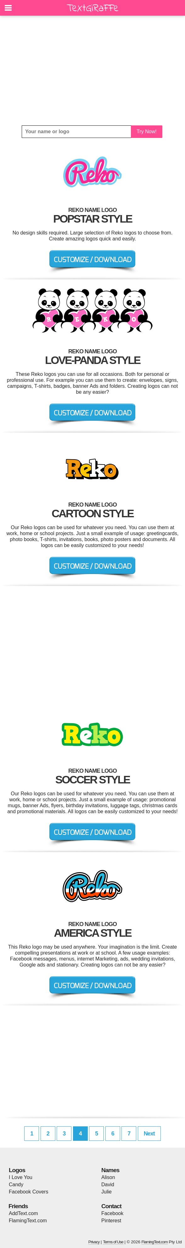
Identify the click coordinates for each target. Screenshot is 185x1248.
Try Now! (146, 131)
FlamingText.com (28, 1220)
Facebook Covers (28, 1191)
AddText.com (23, 1213)
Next (149, 1133)
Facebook (112, 1213)
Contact (111, 1206)
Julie (106, 1191)
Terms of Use (113, 1242)
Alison (108, 1177)
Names (110, 1170)
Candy (16, 1184)
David (107, 1184)
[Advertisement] (92, 70)
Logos (17, 1170)
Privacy (94, 1242)
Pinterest (111, 1220)
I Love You (20, 1177)
